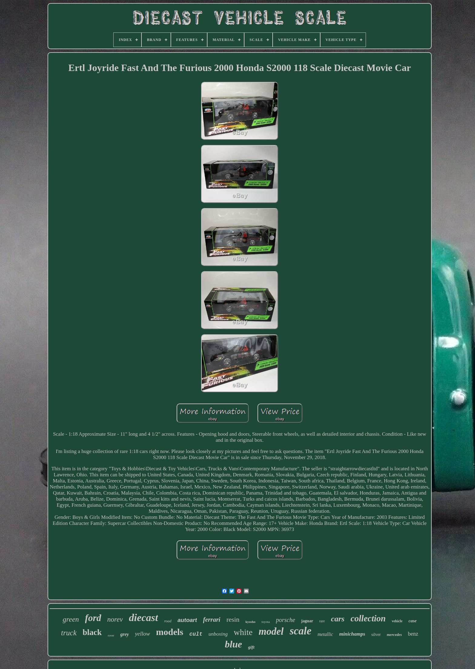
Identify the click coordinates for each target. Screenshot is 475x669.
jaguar (307, 621)
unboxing (218, 634)
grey (124, 634)
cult (195, 634)
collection (368, 618)
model (271, 631)
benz (413, 634)
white (243, 632)
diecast (143, 617)
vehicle (397, 621)
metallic (325, 634)
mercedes (394, 634)
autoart (187, 620)
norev (115, 619)
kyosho (250, 621)
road (167, 621)
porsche (285, 620)
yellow (142, 633)
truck (68, 633)
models (169, 632)
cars (337, 618)
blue (233, 644)
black (92, 632)
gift (251, 647)
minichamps (352, 634)
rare (322, 621)
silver (376, 634)
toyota (265, 621)
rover (111, 635)
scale (300, 631)
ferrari (211, 619)
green (71, 619)
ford (93, 618)
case (413, 620)
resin (232, 619)
